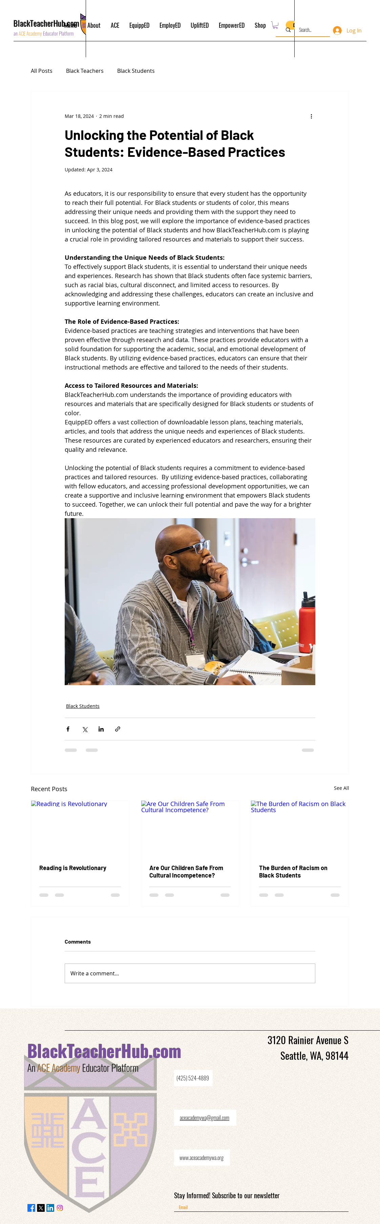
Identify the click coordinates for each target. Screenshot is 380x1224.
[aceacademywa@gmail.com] (205, 1118)
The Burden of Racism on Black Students (293, 871)
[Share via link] (117, 729)
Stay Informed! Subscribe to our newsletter (226, 1195)
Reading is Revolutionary (72, 867)
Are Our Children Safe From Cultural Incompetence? (186, 871)
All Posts (41, 71)
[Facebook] (31, 1208)
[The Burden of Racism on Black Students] (300, 828)
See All (341, 788)
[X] (41, 1208)
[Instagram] (60, 1208)
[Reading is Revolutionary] (80, 828)
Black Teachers (85, 71)
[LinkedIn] (50, 1208)
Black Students (136, 71)
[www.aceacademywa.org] (202, 1157)
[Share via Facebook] (68, 729)
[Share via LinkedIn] (101, 729)
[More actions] (311, 116)
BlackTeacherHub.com (104, 1050)
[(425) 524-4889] (193, 1078)
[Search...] (305, 30)
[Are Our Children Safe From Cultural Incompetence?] (190, 828)
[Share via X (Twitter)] (84, 729)
